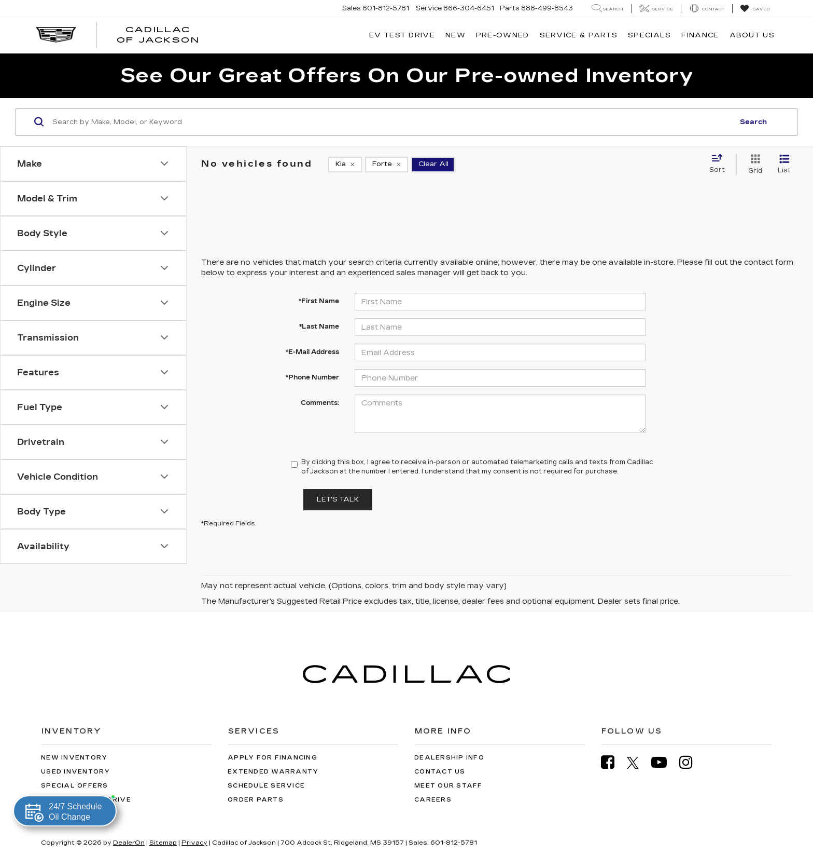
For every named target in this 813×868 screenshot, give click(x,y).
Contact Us (440, 771)
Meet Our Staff (448, 785)
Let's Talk (338, 499)
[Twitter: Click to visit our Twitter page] (638, 762)
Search (753, 122)
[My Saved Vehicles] (754, 8)
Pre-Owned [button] (502, 35)
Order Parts (256, 799)
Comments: (320, 402)
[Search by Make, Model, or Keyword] (391, 122)
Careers (433, 799)
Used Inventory (75, 771)
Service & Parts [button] (579, 35)
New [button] (455, 35)
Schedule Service (266, 785)
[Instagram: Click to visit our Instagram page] (691, 762)
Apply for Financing (272, 757)
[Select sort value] (720, 164)
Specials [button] (649, 35)
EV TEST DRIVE (402, 35)
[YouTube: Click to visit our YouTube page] (664, 762)
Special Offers (74, 785)
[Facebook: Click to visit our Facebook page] (613, 762)
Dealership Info (449, 757)
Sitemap (163, 842)
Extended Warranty (273, 771)
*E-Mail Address (312, 352)
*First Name (319, 301)
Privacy (194, 842)
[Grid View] (753, 164)
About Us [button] (752, 35)
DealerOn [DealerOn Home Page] (129, 842)
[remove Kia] (345, 164)
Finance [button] (700, 35)
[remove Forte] (386, 164)
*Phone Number (312, 377)
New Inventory (74, 757)
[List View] (784, 164)
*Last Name (319, 326)
